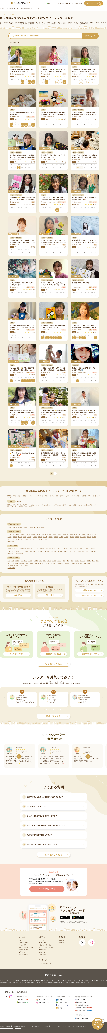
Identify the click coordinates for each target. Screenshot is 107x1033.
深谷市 (94, 534)
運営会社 (2, 1026)
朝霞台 (17, 561)
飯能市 (49, 534)
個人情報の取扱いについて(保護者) (40, 1026)
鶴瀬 (97, 561)
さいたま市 (11, 534)
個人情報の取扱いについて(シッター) (21, 1026)
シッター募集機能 (64, 683)
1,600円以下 (11, 551)
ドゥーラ (60, 549)
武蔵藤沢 (74, 563)
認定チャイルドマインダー (48, 549)
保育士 (16, 549)
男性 (70, 549)
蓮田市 (94, 537)
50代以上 (93, 551)
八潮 (20, 565)
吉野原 (80, 563)
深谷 (41, 563)
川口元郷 (10, 565)
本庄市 (60, 534)
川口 (44, 561)
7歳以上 (60, 551)
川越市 (17, 534)
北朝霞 (49, 561)
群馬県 (20, 527)
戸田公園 (21, 563)
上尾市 (9, 537)
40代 (88, 551)
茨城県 (9, 527)
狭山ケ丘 (82, 561)
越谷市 (20, 537)
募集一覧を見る (57, 716)
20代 (79, 551)
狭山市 (78, 534)
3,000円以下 (28, 551)
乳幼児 (71, 551)
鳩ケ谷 (16, 565)
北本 (64, 561)
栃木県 (15, 527)
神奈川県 (42, 527)
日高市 (27, 539)
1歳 (38, 551)
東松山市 (65, 534)
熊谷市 (23, 534)
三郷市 (89, 537)
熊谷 (68, 561)
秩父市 (39, 534)
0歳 (34, 551)
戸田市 (29, 537)
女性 (74, 549)
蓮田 (27, 563)
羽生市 (84, 534)
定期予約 (10, 549)
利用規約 (8, 1026)
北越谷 (54, 561)
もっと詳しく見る (56, 855)
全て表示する (11, 541)
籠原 (40, 561)
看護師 (66, 549)
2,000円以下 (19, 551)
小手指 (77, 561)
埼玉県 (25, 527)
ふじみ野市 (38, 539)
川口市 (28, 534)
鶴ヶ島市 (20, 539)
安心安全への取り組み (64, 3)
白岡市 (45, 539)
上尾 (9, 561)
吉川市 (32, 539)
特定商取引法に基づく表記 (6, 1028)
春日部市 (72, 534)
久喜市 (66, 537)
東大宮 (32, 563)
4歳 (48, 551)
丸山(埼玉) (54, 563)
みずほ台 (61, 563)
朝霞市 (40, 537)
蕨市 (24, 537)
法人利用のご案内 (77, 3)
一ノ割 (30, 561)
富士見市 (83, 537)
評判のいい (11, 553)
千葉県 (31, 527)
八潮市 (77, 537)
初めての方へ (51, 3)
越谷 (72, 561)
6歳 (55, 551)
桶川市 (61, 537)
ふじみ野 (46, 563)
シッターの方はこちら (95, 3)
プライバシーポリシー (56, 1026)
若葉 (85, 563)
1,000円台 (93, 549)
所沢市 (44, 534)
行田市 (33, 534)
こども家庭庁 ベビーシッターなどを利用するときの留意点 (89, 1026)
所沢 (9, 563)
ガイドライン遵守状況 (68, 1026)
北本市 (72, 537)
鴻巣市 (89, 534)
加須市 (54, 534)
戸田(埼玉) (15, 563)
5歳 (52, 551)
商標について (18, 1028)
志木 (93, 561)
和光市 (50, 537)
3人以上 (86, 549)
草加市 (15, 537)
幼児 (75, 551)
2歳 (41, 551)
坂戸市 (9, 539)
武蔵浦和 (67, 563)
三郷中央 (26, 565)
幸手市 (15, 539)
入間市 (35, 537)
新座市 (56, 537)
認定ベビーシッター (33, 549)
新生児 (65, 551)
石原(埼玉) (24, 561)
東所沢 (37, 563)
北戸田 (59, 561)
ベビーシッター (42, 22)
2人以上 (79, 549)
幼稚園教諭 (22, 549)
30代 (83, 551)
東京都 (36, 527)
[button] (44, 709)
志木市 (45, 537)
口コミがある (19, 553)
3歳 (45, 551)
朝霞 (13, 561)
